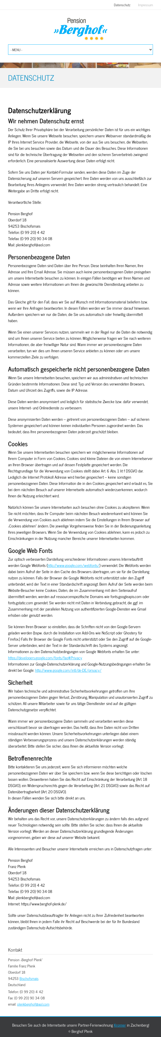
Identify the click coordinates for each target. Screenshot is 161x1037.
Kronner (120, 1025)
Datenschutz (122, 5)
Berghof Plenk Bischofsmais (80, 29)
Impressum (145, 5)
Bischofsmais (29, 978)
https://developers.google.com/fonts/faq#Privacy (45, 657)
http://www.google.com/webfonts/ (73, 565)
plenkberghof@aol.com (33, 1004)
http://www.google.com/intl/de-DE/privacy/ (68, 670)
